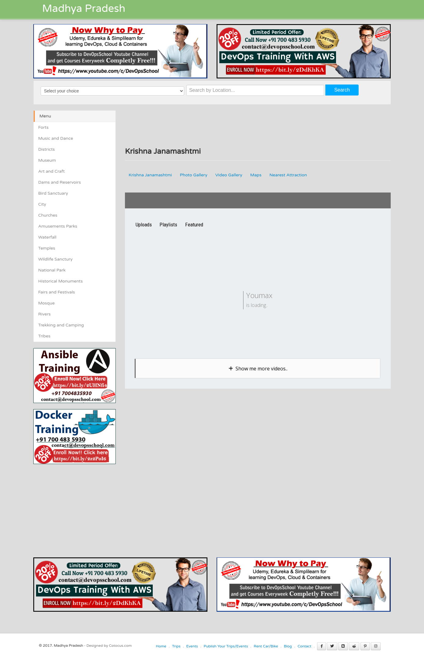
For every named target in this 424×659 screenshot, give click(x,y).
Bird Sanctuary (53, 193)
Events (192, 646)
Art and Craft (51, 171)
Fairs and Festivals (56, 292)
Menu (45, 116)
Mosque (46, 303)
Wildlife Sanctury (55, 259)
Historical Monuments (60, 281)
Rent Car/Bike (266, 646)
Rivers (44, 314)
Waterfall (47, 237)
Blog (288, 646)
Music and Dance (55, 138)
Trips (176, 646)
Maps (255, 175)
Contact (304, 646)
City (42, 204)
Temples (46, 248)
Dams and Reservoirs (59, 182)
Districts (46, 149)
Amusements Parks (57, 226)
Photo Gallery (193, 175)
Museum (47, 160)
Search (342, 89)
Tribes (44, 336)
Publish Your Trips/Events (226, 646)
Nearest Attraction (288, 175)
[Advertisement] (84, 506)
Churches (47, 215)
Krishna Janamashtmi (150, 175)
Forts (43, 127)
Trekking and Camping (61, 325)
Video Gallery (228, 175)
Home (161, 646)
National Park (52, 270)
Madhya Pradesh (83, 8)
